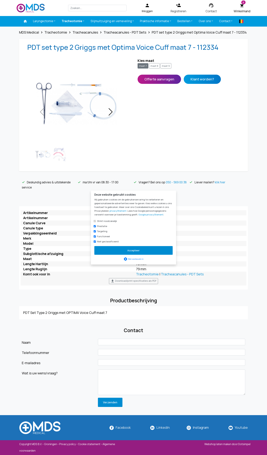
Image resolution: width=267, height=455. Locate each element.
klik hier (220, 182)
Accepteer (133, 250)
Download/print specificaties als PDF (133, 281)
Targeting (102, 231)
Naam (26, 342)
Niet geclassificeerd (108, 241)
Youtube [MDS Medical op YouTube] (241, 427)
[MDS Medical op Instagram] (201, 427)
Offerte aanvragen (159, 79)
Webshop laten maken (218, 444)
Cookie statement (89, 444)
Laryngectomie (44, 21)
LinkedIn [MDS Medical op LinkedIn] (163, 427)
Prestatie (102, 226)
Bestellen (185, 21)
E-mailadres (31, 363)
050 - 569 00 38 (176, 182)
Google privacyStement (150, 214)
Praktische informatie (156, 21)
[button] (110, 112)
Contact (226, 21)
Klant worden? (202, 79)
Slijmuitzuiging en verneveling (112, 21)
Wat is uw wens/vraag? (40, 373)
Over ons (206, 21)
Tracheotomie (73, 21)
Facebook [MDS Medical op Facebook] (123, 427)
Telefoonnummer (35, 352)
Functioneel (103, 236)
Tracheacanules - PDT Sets (182, 274)
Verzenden (110, 402)
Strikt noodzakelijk (107, 221)
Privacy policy (67, 444)
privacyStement (118, 210)
